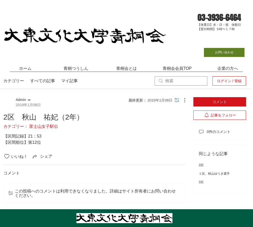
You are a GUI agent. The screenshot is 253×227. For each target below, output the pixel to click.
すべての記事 (42, 81)
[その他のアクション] (182, 100)
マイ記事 (69, 81)
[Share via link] (42, 156)
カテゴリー (13, 81)
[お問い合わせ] (224, 52)
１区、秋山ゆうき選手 (214, 173)
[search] (181, 81)
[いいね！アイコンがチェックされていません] (6, 156)
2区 (201, 165)
